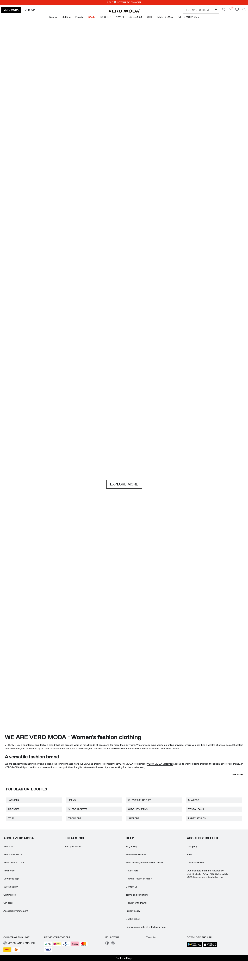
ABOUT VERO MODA (18, 838)
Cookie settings (124, 958)
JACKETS (13, 800)
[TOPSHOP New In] (224, 677)
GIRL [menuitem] (150, 17)
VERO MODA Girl (14, 767)
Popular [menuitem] (79, 17)
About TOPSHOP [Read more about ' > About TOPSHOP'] (12, 854)
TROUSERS (74, 818)
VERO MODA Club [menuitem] (188, 17)
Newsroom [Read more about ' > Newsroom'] (9, 870)
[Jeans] (207, 400)
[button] (22, 943)
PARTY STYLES (197, 818)
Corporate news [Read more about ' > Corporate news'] (195, 862)
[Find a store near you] (223, 10)
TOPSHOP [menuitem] (105, 17)
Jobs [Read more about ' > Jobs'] (189, 854)
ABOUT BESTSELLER (202, 838)
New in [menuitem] (53, 17)
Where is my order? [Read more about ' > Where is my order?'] (136, 854)
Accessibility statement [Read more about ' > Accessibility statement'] (15, 910)
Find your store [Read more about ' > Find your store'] (72, 846)
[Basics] (61, 569)
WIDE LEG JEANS (138, 809)
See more (237, 774)
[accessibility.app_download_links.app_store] (210, 946)
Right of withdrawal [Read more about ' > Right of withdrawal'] (136, 902)
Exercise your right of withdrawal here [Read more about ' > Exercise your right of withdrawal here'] (145, 927)
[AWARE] (124, 677)
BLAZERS (193, 800)
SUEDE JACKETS (77, 809)
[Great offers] (186, 97)
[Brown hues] (124, 400)
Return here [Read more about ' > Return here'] (132, 870)
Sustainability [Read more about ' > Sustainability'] (10, 886)
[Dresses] (62, 183)
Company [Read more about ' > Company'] (192, 846)
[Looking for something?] (216, 9)
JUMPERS (133, 818)
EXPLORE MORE (124, 484)
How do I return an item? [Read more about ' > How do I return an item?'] (139, 878)
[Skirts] (186, 183)
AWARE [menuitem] (120, 17)
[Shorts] (145, 183)
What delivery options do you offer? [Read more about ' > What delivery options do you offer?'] (144, 862)
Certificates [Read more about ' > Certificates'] (9, 894)
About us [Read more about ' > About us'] (8, 846)
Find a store (75, 838)
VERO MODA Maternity (160, 763)
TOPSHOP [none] (29, 10)
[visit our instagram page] (113, 944)
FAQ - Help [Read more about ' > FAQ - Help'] (131, 846)
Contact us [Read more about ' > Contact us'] (131, 886)
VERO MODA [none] (11, 10)
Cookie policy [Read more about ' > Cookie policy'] (133, 919)
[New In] (61, 95)
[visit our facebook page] (107, 944)
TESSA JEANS (196, 809)
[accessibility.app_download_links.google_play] (194, 946)
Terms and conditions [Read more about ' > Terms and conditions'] (137, 894)
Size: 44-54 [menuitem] (135, 17)
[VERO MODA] (124, 11)
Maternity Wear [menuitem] (165, 17)
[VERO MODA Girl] (74, 677)
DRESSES (13, 809)
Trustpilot (151, 937)
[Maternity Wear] (24, 677)
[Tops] (103, 183)
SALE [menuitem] (91, 17)
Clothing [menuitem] (66, 17)
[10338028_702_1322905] (186, 569)
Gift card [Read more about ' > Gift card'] (8, 902)
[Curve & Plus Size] (174, 677)
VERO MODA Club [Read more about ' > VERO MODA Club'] (13, 862)
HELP (130, 838)
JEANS (72, 800)
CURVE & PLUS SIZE (139, 800)
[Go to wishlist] (237, 10)
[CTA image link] (20, 183)
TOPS (11, 818)
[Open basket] (243, 10)
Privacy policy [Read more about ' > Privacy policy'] (133, 910)
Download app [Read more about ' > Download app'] (11, 878)
